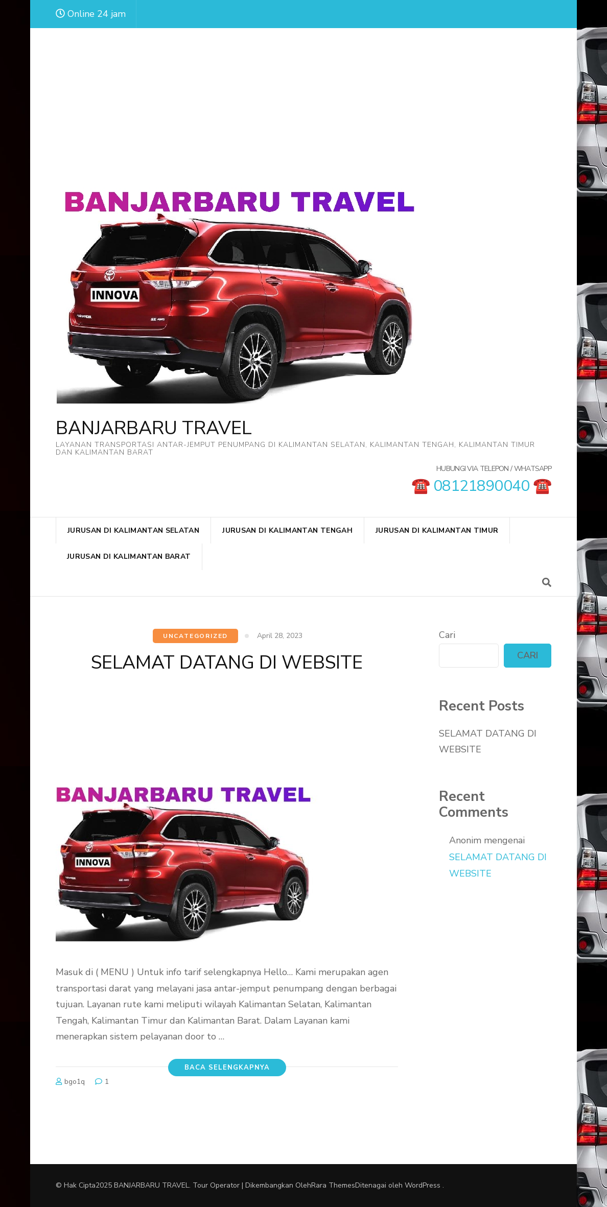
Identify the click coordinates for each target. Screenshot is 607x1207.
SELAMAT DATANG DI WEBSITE (227, 662)
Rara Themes (333, 1185)
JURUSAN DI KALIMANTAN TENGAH (287, 530)
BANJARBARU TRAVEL (154, 428)
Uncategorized (195, 636)
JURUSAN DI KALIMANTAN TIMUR (437, 530)
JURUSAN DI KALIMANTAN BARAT (129, 556)
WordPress (422, 1185)
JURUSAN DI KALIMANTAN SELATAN (133, 530)
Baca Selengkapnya (227, 1067)
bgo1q (74, 1081)
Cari (447, 635)
